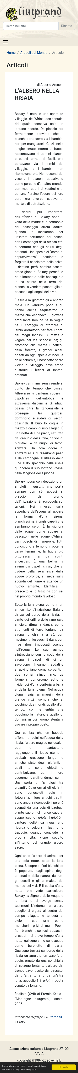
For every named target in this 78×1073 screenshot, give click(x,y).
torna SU (57, 1017)
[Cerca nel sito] (31, 26)
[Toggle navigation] (5, 42)
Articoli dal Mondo (33, 53)
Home (11, 53)
